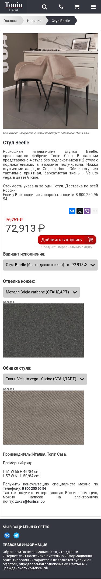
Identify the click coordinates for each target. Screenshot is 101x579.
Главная (10, 21)
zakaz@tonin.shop (30, 501)
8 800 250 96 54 (34, 489)
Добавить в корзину (61, 239)
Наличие (34, 21)
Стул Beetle (61, 21)
